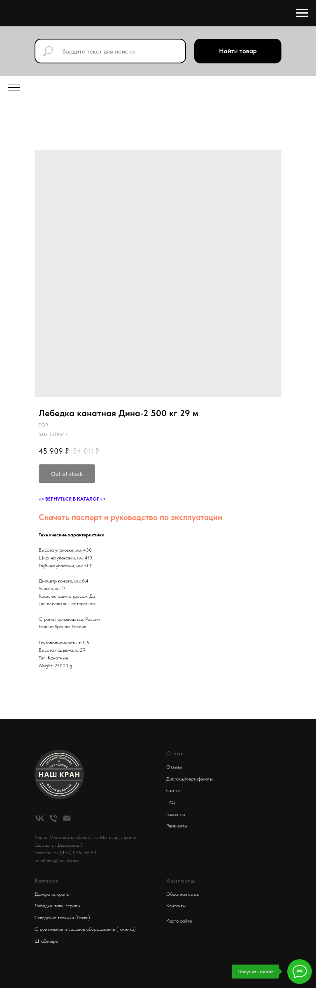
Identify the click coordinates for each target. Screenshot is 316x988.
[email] (67, 818)
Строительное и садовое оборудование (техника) (85, 929)
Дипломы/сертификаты (189, 779)
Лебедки (43, 906)
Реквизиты (176, 826)
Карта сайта (179, 921)
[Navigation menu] (302, 13)
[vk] (40, 818)
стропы (72, 906)
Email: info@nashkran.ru (58, 860)
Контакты (176, 906)
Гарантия (175, 814)
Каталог (47, 880)
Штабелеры (46, 941)
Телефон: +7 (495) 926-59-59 (65, 852)
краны (63, 894)
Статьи (173, 790)
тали (58, 906)
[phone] (53, 818)
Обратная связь (182, 894)
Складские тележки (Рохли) (62, 917)
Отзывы (174, 767)
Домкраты (45, 894)
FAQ (171, 802)
